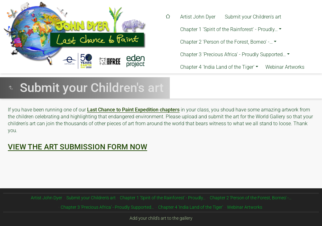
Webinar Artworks (284, 67)
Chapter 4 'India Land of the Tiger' (217, 67)
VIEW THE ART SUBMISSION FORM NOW (77, 147)
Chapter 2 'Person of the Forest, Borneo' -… (226, 42)
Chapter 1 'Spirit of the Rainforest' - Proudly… (229, 29)
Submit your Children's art (253, 17)
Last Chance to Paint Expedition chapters (133, 110)
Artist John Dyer (197, 17)
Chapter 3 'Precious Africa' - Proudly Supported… (233, 54)
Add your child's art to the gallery (161, 218)
